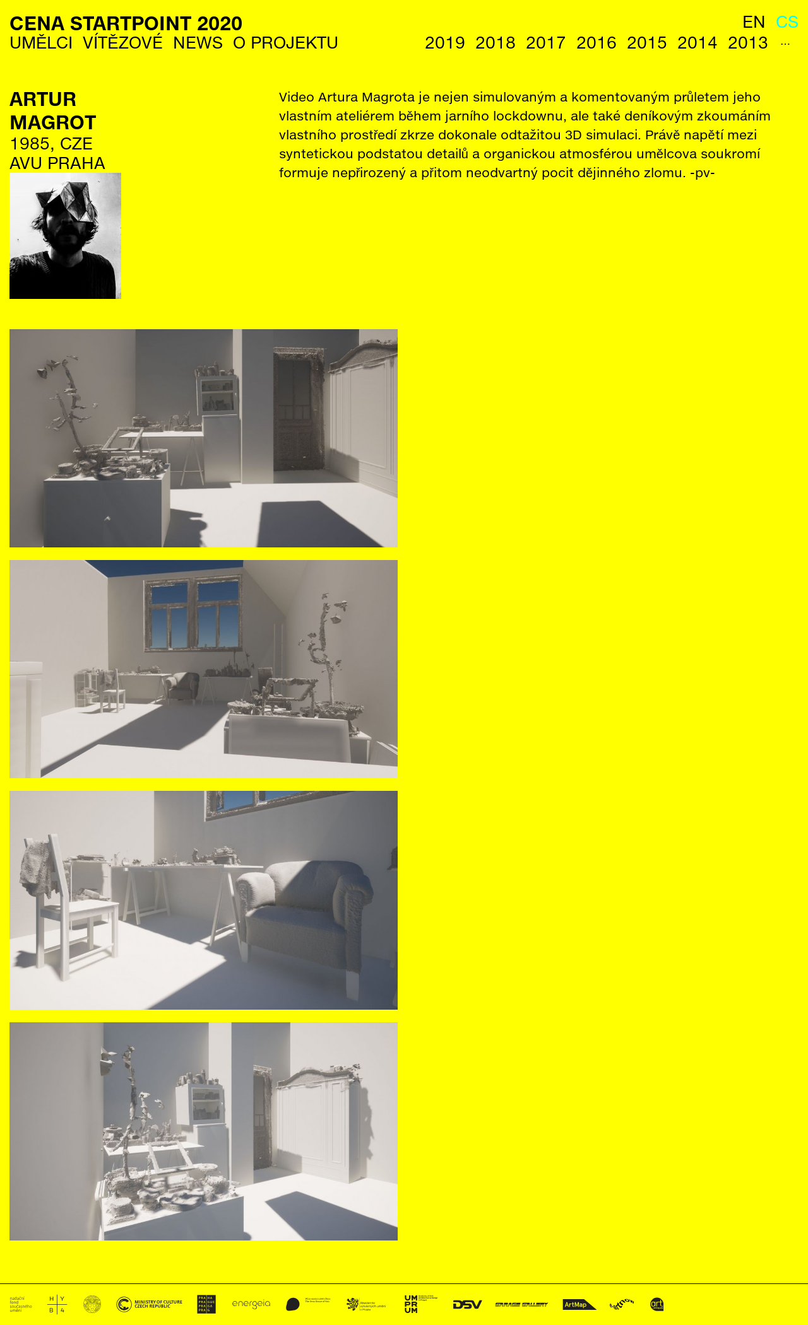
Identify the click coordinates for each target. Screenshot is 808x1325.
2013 (748, 42)
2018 (495, 42)
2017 (546, 42)
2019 (445, 42)
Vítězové (122, 42)
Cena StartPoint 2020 (125, 23)
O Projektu (285, 42)
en (754, 22)
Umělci (41, 42)
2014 (697, 42)
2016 (596, 42)
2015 (647, 42)
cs (787, 22)
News (198, 42)
